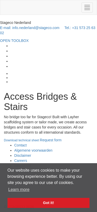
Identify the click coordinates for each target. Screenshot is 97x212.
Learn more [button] (18, 189)
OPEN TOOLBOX (14, 41)
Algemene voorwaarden (33, 150)
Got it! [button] (48, 203)
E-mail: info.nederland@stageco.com (29, 28)
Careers (20, 161)
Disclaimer (22, 155)
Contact (20, 145)
